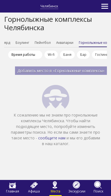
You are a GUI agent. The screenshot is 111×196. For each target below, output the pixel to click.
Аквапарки (73, 42)
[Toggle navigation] (105, 6)
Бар (83, 54)
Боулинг (30, 42)
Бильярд (11, 42)
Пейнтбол (51, 42)
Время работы (23, 54)
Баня (67, 54)
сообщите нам (51, 137)
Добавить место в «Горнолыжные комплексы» (60, 70)
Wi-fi (51, 54)
